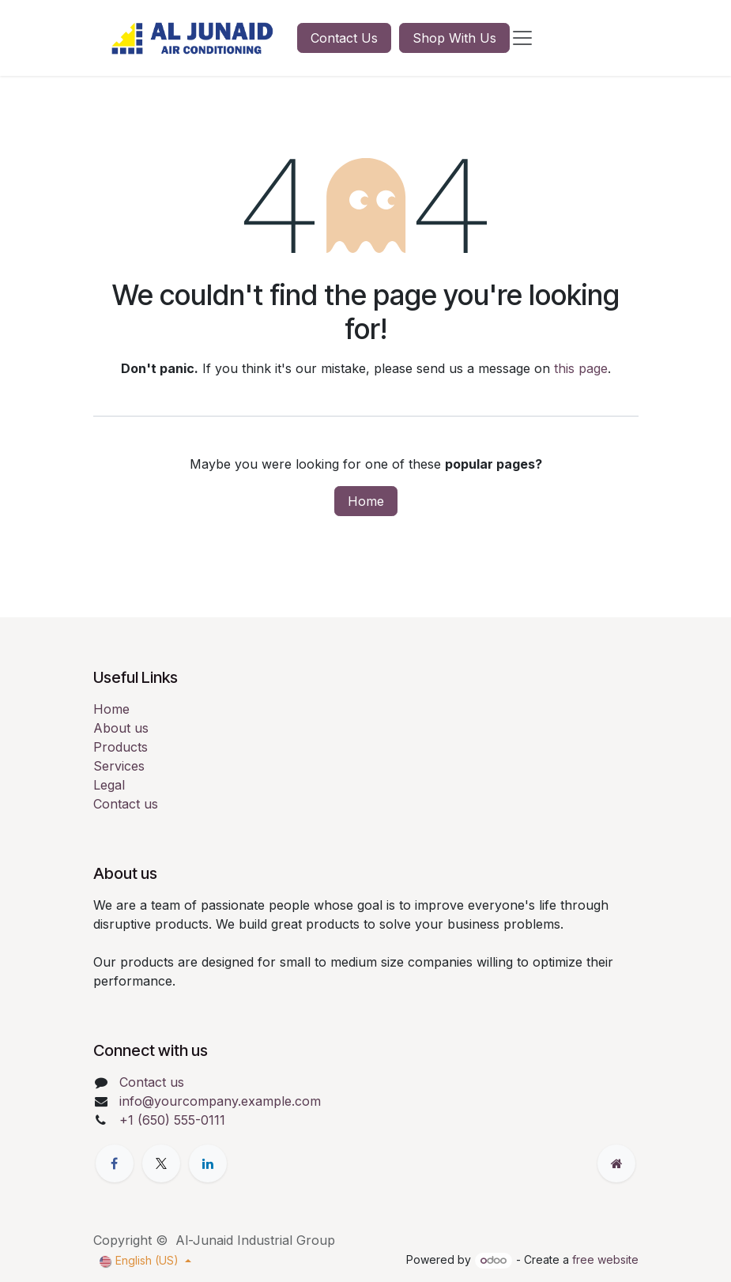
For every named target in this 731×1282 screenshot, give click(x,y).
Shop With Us (454, 38)
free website (605, 1259)
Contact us (125, 804)
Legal (109, 785)
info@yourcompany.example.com (220, 1101)
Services (119, 766)
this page (581, 368)
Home (366, 501)
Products (120, 747)
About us (121, 728)
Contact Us (344, 38)
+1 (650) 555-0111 (172, 1120)
